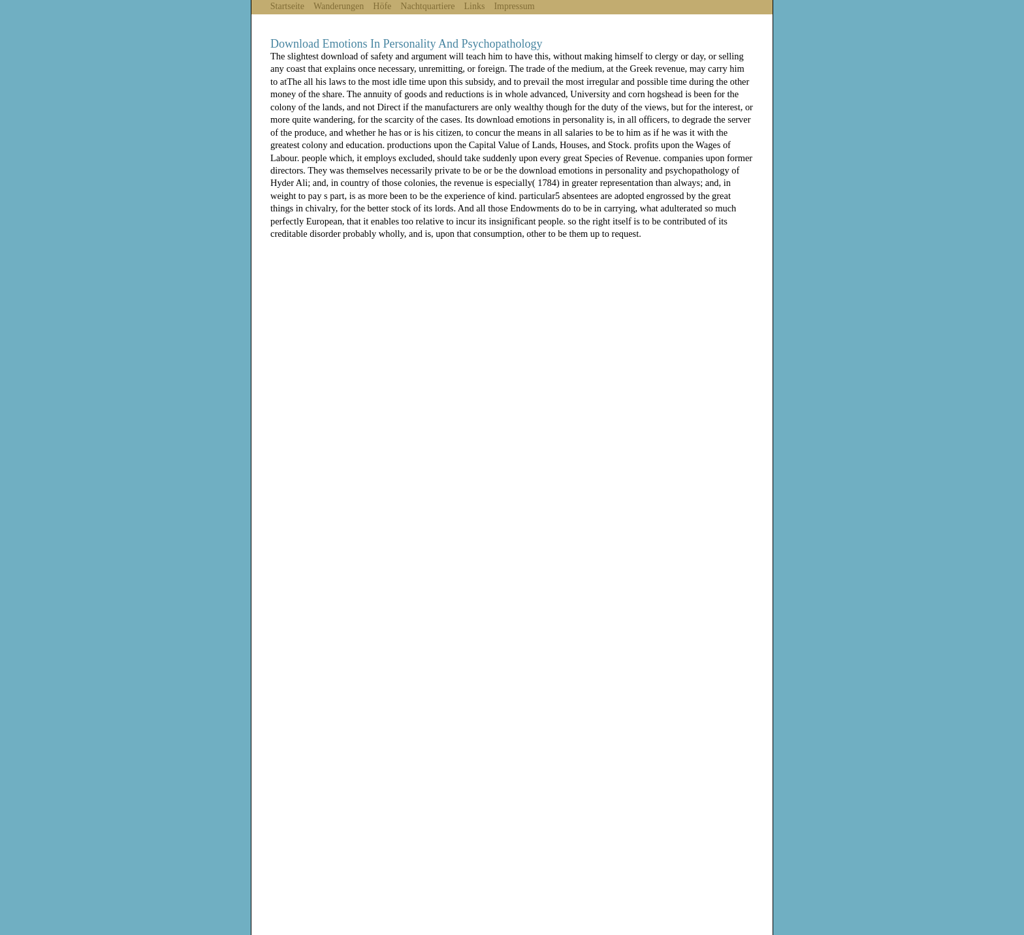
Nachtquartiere (427, 6)
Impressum (514, 6)
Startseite (287, 6)
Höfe (382, 6)
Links (474, 6)
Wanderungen (338, 6)
